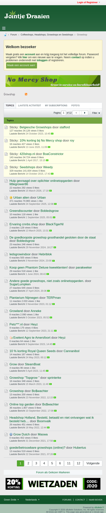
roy (72, 140)
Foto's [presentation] (75, 105)
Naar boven (95, 500)
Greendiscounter (21, 211)
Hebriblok (45, 254)
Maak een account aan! (21, 65)
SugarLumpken (20, 284)
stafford (65, 127)
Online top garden (21, 404)
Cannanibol (71, 351)
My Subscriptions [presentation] (56, 105)
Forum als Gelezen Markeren (53, 472)
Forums (66, 500)
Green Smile (11, 499)
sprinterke (54, 377)
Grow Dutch (21, 434)
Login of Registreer (88, 2)
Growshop (16, 391)
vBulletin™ (99, 507)
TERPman (53, 297)
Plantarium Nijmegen (23, 297)
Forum (13, 34)
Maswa (43, 434)
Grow (13, 364)
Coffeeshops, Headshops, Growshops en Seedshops (47, 34)
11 (69, 463)
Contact (80, 500)
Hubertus (79, 447)
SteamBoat (32, 364)
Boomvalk (44, 421)
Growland (16, 311)
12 (78, 463)
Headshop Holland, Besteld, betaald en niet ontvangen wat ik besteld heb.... (51, 419)
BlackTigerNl (55, 224)
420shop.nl (27, 154)
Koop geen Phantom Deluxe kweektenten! (38, 267)
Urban (41, 197)
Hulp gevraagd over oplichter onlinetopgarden (41, 181)
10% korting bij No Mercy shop (41, 140)
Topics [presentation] (10, 105)
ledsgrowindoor (20, 254)
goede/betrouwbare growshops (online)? (37, 447)
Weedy (48, 167)
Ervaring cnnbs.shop (23, 224)
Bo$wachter (40, 391)
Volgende (93, 463)
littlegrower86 (18, 184)
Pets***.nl (16, 324)
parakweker (84, 267)
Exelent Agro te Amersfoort (32, 337)
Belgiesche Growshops (36, 127)
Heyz (34, 324)
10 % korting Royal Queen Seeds (32, 351)
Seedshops (27, 167)
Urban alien (21, 197)
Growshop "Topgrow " (24, 377)
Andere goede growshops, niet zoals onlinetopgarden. (46, 281)
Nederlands (32, 499)
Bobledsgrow (50, 211)
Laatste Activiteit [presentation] (29, 105)
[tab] (10, 105)
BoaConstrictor (53, 154)
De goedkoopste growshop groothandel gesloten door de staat (52, 237)
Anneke (36, 311)
